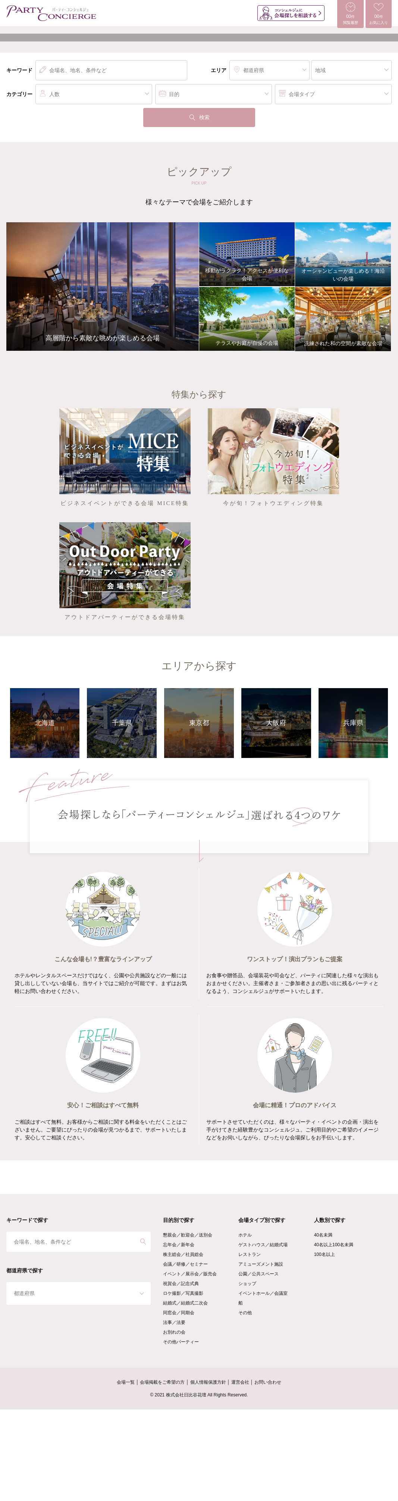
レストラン (249, 1346)
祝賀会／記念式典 (181, 1375)
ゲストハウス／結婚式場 (263, 1336)
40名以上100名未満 (333, 1336)
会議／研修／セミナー (185, 1355)
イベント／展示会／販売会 (190, 1365)
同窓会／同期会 (178, 1404)
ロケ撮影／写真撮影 (183, 1384)
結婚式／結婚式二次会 (185, 1394)
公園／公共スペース (258, 1365)
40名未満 (323, 1326)
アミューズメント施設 (260, 1355)
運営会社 (240, 1473)
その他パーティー (181, 1433)
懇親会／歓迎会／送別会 (187, 1326)
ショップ (247, 1375)
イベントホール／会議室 (263, 1384)
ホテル (245, 1326)
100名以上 (324, 1346)
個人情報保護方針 (208, 1473)
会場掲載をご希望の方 (162, 1473)
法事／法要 (174, 1414)
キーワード (19, 162)
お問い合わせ (267, 1473)
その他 (245, 1404)
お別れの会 (174, 1423)
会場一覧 (126, 1473)
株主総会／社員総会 (183, 1346)
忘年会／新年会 (178, 1336)
